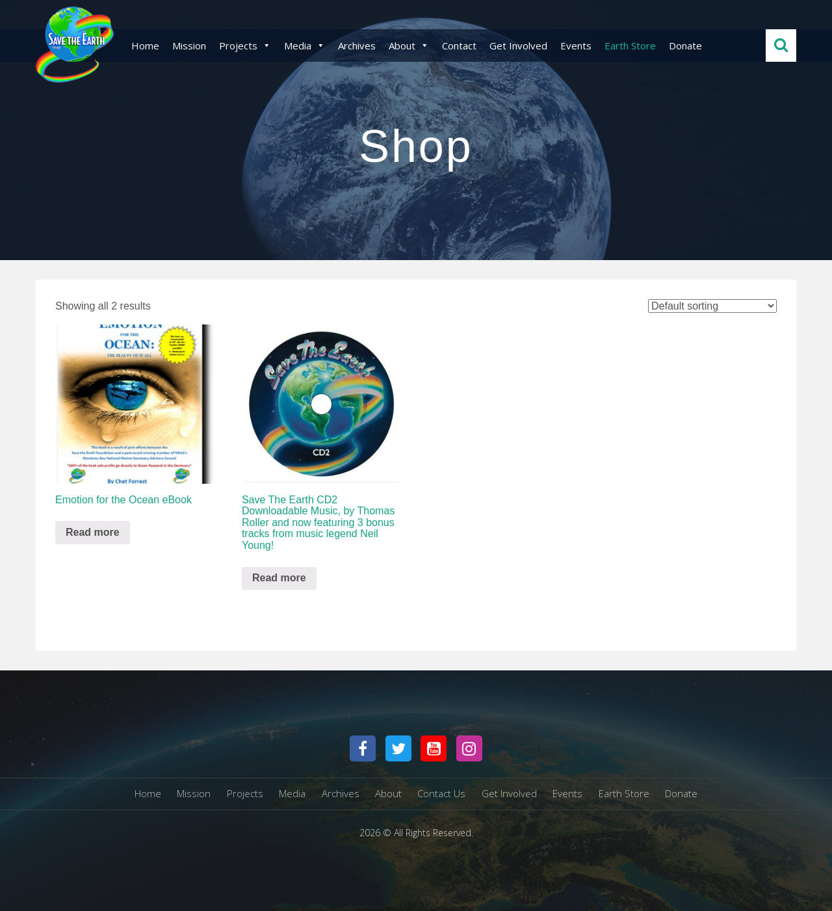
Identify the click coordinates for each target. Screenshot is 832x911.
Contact (459, 45)
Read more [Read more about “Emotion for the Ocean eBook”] (93, 532)
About (409, 46)
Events (576, 45)
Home (145, 45)
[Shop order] (712, 306)
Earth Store (630, 45)
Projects (245, 46)
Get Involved (518, 45)
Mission (189, 45)
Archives (357, 45)
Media (304, 46)
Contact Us (441, 793)
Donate (685, 45)
